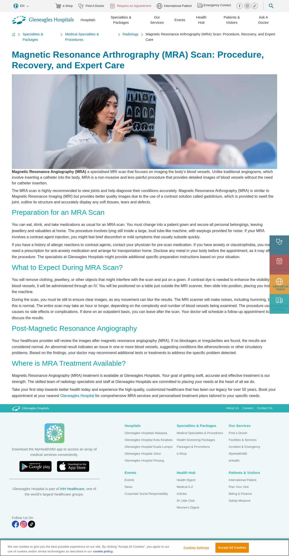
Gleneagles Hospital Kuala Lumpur (149, 447)
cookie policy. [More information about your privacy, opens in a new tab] (103, 553)
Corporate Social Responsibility (146, 493)
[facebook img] (240, 6)
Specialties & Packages (33, 37)
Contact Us (264, 408)
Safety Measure (240, 500)
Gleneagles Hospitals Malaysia (146, 433)
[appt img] (279, 265)
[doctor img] (279, 245)
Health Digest (186, 480)
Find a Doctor (238, 433)
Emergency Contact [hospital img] (214, 5)
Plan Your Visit (239, 487)
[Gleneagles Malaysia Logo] (30, 408)
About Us (232, 408)
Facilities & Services (242, 440)
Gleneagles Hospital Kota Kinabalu (149, 440)
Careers (248, 408)
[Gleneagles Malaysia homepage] (43, 20)
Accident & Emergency (244, 447)
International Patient (242, 480)
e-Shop (182, 453)
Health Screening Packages (196, 440)
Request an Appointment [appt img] (130, 6)
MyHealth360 (238, 453)
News (129, 487)
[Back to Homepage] (13, 37)
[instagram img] (247, 6)
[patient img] (279, 284)
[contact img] (279, 304)
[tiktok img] (254, 6)
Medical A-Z (185, 487)
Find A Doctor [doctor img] (91, 6)
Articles (182, 493)
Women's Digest (188, 507)
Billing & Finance (240, 493)
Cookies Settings (196, 549)
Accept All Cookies (232, 549)
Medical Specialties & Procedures (82, 37)
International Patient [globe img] (174, 6)
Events (129, 480)
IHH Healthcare (72, 489)
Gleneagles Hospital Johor (143, 453)
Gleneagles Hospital (77, 396)
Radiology (130, 34)
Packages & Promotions (193, 447)
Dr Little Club (186, 500)
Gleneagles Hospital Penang (144, 460)
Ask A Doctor (263, 20)
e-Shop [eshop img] (64, 6)
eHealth (234, 460)
